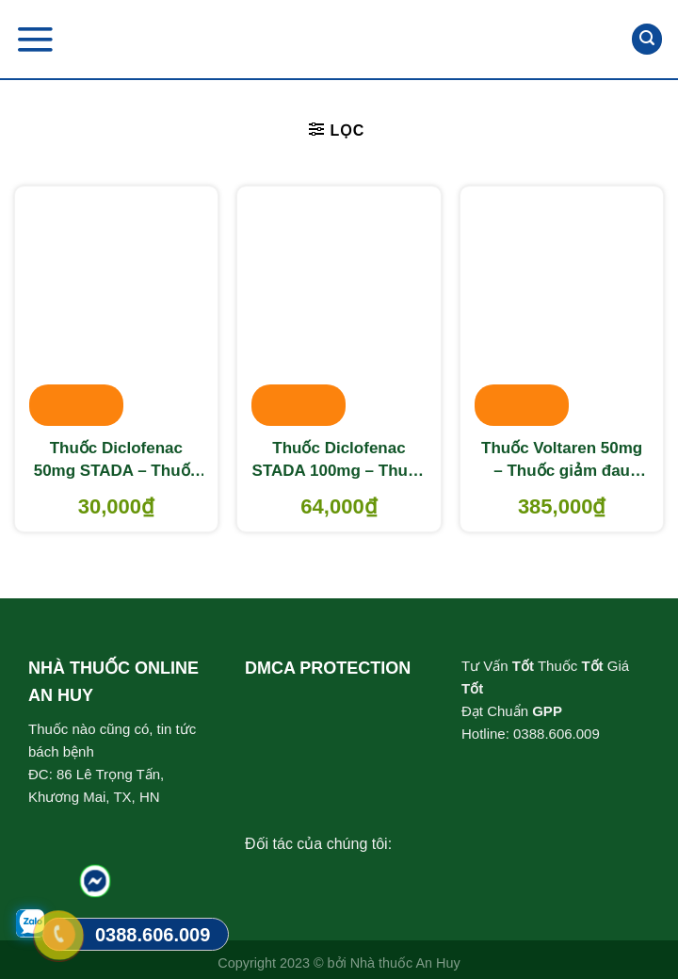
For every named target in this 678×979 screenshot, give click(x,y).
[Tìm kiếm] (647, 39)
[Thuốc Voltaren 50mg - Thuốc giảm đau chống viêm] (561, 308)
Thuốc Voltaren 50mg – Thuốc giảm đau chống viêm (561, 460)
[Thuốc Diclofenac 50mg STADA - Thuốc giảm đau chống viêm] (116, 308)
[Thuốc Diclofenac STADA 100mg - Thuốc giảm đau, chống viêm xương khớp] (338, 308)
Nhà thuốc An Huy (405, 963)
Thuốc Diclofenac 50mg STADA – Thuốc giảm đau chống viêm (116, 460)
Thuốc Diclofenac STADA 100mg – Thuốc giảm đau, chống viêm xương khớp (339, 460)
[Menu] (35, 39)
